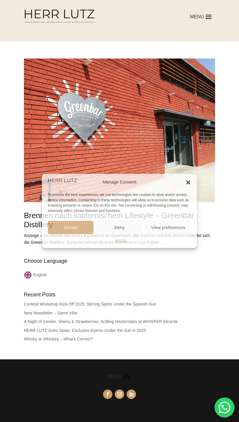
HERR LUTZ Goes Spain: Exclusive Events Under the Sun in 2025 (85, 330)
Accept (71, 227)
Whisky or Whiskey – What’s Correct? (58, 339)
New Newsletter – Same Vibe (51, 313)
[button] (188, 182)
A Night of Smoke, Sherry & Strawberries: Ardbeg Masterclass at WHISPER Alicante (101, 321)
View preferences (168, 227)
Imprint (121, 240)
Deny (119, 227)
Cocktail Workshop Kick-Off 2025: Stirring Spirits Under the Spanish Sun (90, 304)
